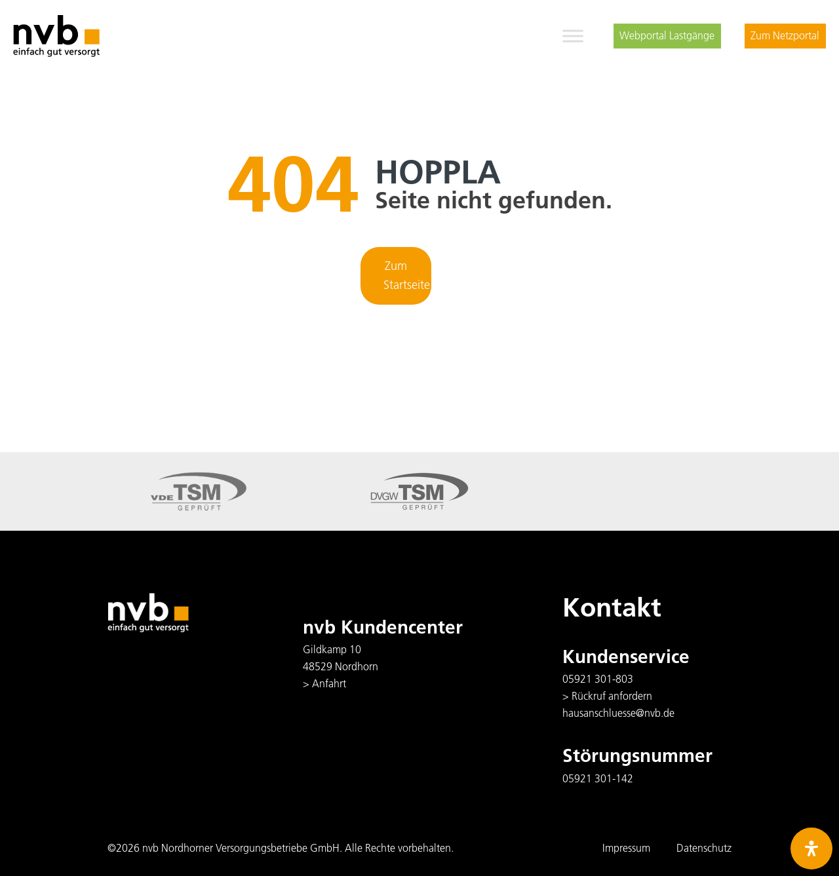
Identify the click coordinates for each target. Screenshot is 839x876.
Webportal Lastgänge (666, 35)
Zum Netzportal (785, 35)
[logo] (56, 36)
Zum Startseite (406, 275)
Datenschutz (704, 847)
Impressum (626, 847)
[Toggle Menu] (572, 35)
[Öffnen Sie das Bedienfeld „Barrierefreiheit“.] (811, 848)
